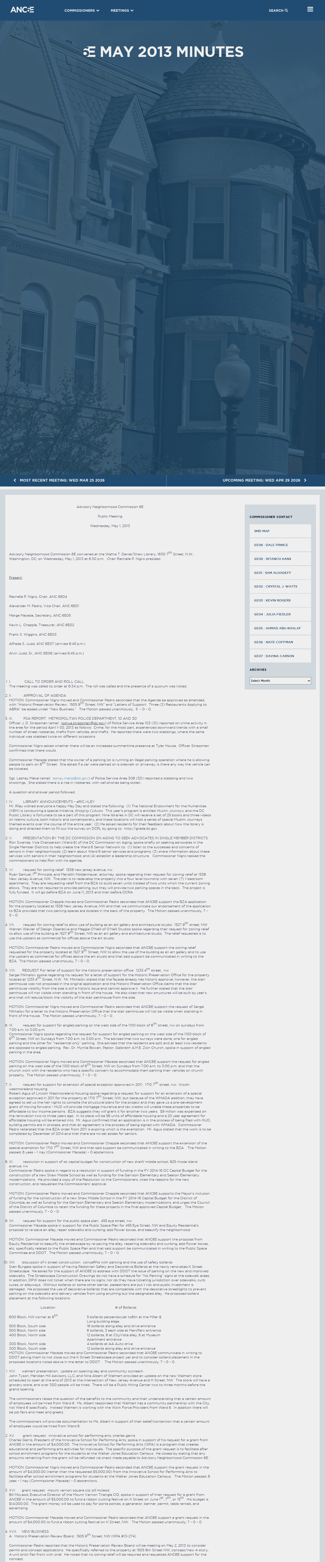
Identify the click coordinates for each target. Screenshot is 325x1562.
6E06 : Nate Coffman (274, 642)
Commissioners (82, 10)
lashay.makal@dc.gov (70, 778)
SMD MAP (262, 531)
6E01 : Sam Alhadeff (273, 572)
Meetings (122, 10)
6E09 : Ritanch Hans (273, 558)
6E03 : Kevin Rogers (273, 600)
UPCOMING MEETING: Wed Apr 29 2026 (265, 480)
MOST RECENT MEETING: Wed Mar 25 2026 (59, 480)
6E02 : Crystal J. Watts (276, 586)
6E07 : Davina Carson (274, 656)
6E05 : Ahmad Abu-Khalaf (278, 628)
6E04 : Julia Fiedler (273, 614)
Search (278, 10)
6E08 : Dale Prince (271, 545)
